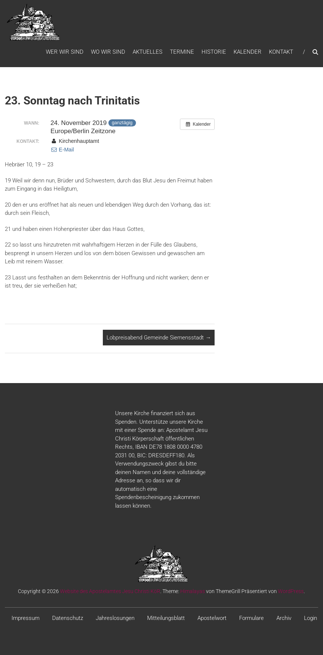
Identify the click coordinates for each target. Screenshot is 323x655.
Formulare (251, 618)
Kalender (248, 51)
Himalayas (192, 591)
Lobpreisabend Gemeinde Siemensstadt (159, 337)
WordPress (291, 591)
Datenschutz (67, 618)
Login (310, 618)
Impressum (25, 618)
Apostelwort (212, 618)
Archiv (283, 618)
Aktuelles (147, 51)
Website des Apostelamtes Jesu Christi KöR (110, 591)
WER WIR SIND (64, 51)
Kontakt (281, 51)
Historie (214, 51)
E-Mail (62, 150)
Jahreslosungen (115, 618)
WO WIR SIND (108, 51)
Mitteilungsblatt (166, 618)
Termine (182, 51)
